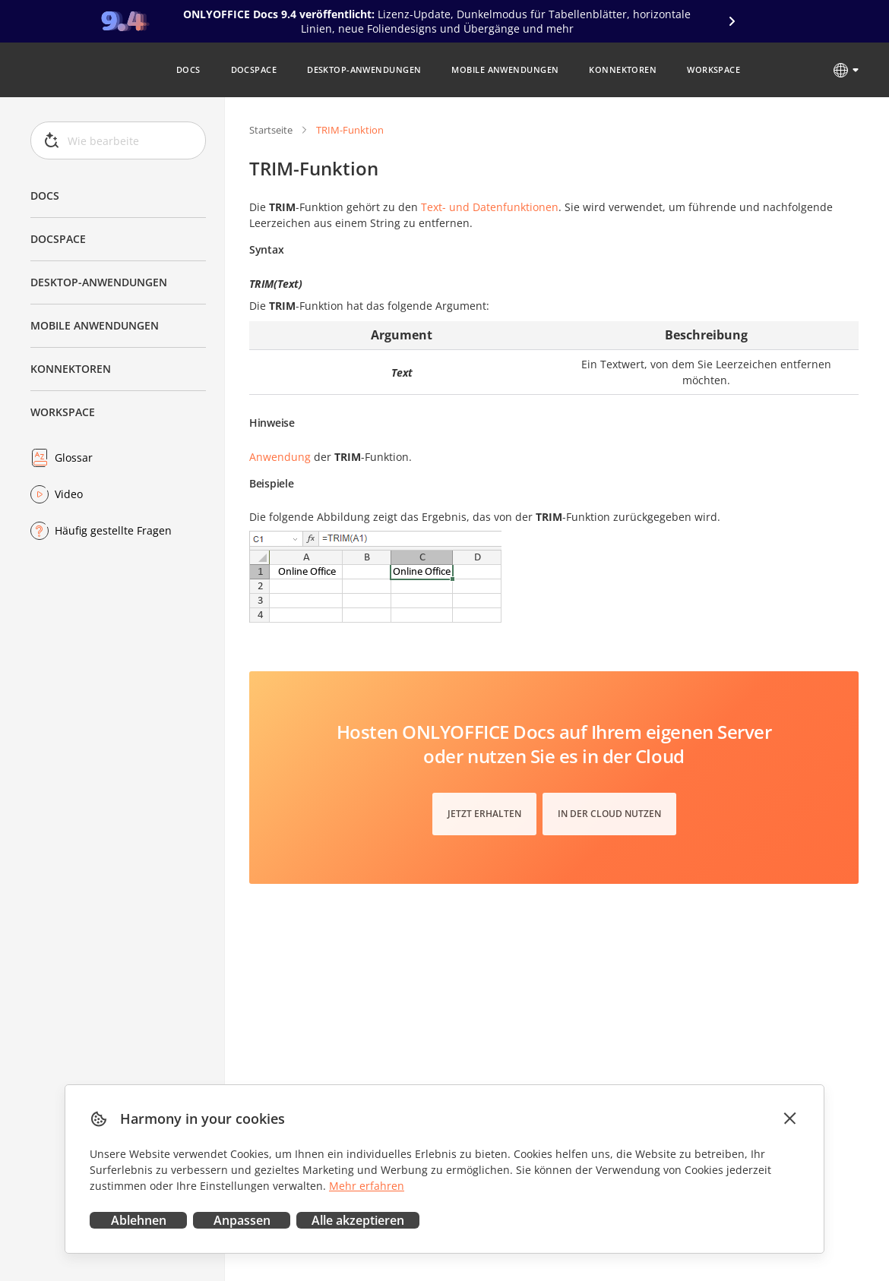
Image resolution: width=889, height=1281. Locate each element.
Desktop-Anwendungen (98, 282)
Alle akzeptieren (358, 1220)
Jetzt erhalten (484, 813)
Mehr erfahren (366, 1185)
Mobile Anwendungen (94, 325)
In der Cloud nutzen (609, 813)
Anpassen (242, 1220)
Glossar (74, 457)
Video (69, 494)
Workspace (62, 412)
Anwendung (280, 457)
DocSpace (58, 239)
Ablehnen (138, 1220)
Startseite (271, 130)
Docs (44, 195)
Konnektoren (70, 368)
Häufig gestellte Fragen (113, 530)
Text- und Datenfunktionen (489, 207)
